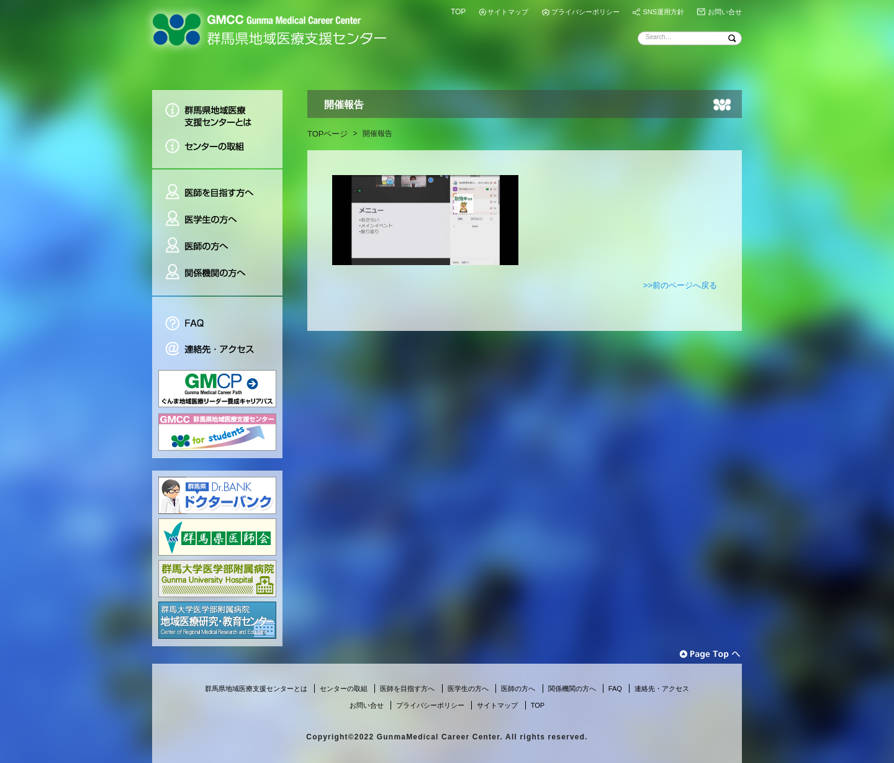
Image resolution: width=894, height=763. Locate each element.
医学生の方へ (217, 219)
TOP (458, 11)
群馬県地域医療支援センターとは (217, 111)
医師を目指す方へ (217, 187)
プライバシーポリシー (585, 12)
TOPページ (327, 133)
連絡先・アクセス (217, 350)
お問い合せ (725, 12)
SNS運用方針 (663, 12)
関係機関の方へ (217, 278)
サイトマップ (507, 12)
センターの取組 (217, 150)
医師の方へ (217, 246)
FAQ (217, 316)
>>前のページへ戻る (680, 285)
